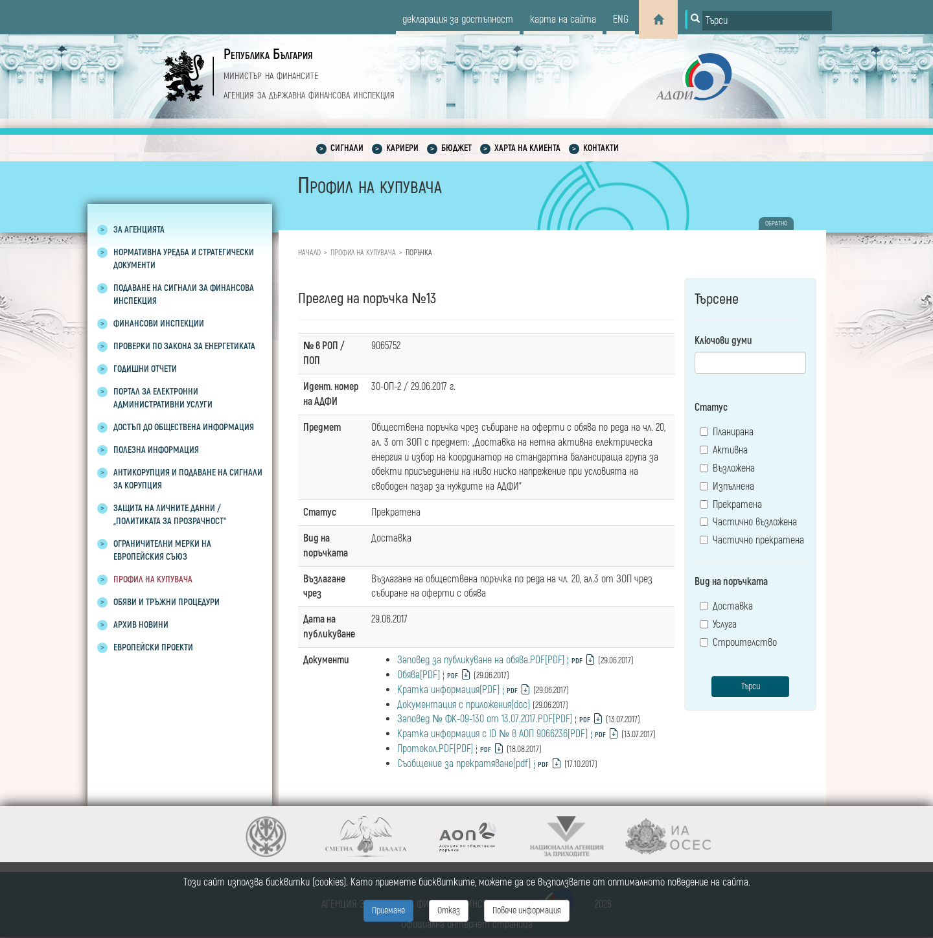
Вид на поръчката (731, 581)
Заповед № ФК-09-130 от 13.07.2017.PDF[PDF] (484, 719)
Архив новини (140, 624)
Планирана (727, 432)
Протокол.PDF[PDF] (435, 748)
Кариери (402, 148)
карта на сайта (563, 19)
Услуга (718, 624)
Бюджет (456, 148)
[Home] (658, 19)
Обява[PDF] (418, 675)
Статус (711, 407)
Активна (724, 450)
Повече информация (526, 910)
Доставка (726, 606)
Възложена (727, 468)
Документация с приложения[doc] (463, 704)
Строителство (738, 642)
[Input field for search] (767, 20)
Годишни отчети (145, 368)
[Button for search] (694, 19)
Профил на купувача (152, 579)
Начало (309, 253)
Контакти (601, 148)
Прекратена (731, 504)
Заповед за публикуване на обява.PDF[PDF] (480, 660)
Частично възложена (748, 522)
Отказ (448, 910)
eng (620, 19)
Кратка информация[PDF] (448, 689)
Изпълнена (727, 486)
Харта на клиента (527, 148)
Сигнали (346, 148)
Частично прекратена (752, 540)
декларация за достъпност (457, 19)
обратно (776, 223)
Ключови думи (723, 340)
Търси (750, 686)
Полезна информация (156, 449)
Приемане (388, 910)
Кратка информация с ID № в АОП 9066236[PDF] (492, 733)
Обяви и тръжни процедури (166, 602)
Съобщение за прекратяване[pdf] (464, 763)
